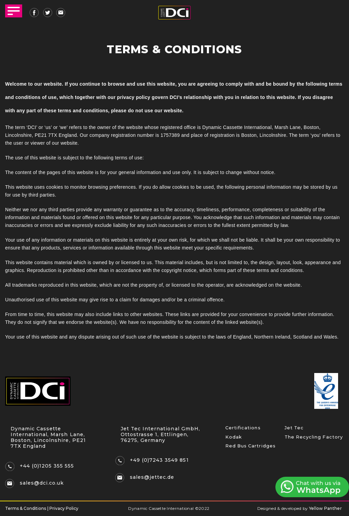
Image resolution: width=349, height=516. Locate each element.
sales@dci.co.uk (43, 483)
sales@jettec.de (153, 477)
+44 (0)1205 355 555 (48, 466)
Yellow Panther (325, 508)
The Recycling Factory (312, 438)
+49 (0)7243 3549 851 (160, 460)
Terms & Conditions (25, 508)
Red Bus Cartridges (248, 448)
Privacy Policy (63, 508)
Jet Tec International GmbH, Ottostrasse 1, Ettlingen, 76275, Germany (161, 434)
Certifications (241, 428)
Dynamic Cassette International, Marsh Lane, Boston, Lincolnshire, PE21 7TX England (49, 437)
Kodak (232, 438)
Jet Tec (293, 428)
